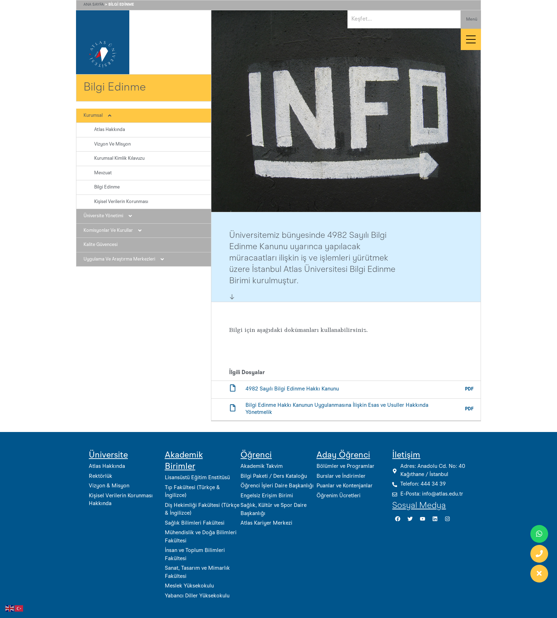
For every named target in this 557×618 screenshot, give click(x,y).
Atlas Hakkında (109, 129)
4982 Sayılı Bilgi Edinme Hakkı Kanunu (292, 389)
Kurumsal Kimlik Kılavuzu (119, 158)
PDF (469, 389)
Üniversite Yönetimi (111, 216)
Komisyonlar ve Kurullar (116, 230)
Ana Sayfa (93, 5)
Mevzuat (103, 173)
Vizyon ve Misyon (112, 144)
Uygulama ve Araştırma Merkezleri (127, 259)
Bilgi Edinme (107, 187)
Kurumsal (101, 115)
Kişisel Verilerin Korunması (121, 201)
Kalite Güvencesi (100, 244)
